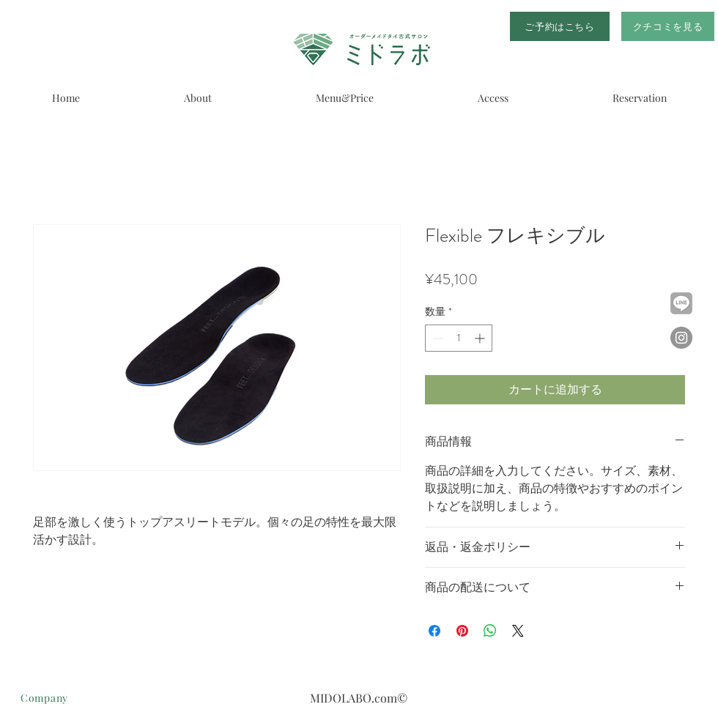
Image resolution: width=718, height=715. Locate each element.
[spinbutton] (458, 338)
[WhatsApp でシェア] (490, 631)
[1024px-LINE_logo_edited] (681, 303)
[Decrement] (436, 338)
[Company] (76, 697)
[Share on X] (518, 631)
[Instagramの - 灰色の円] (681, 338)
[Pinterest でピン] (462, 631)
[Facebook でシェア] (434, 631)
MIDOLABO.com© (358, 697)
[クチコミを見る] (667, 26)
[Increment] (481, 338)
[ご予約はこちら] (560, 26)
